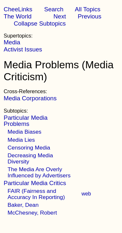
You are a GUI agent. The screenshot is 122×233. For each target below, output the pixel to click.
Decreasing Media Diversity (30, 158)
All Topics (87, 9)
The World (18, 16)
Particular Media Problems (25, 120)
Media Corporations (30, 98)
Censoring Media (28, 147)
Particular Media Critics (35, 183)
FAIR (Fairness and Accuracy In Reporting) (36, 194)
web (86, 193)
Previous (90, 16)
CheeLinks (18, 9)
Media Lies (21, 140)
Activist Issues (23, 49)
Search (53, 9)
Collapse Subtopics (40, 23)
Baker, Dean (22, 205)
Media (12, 42)
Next (59, 16)
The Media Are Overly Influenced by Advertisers (39, 172)
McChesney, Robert (32, 212)
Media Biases (24, 131)
